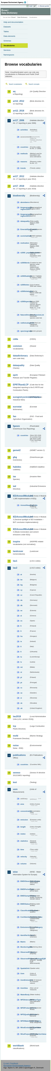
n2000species (24, 301)
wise (15, 872)
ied (14, 486)
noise (16, 745)
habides (17, 467)
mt (21, 667)
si (21, 698)
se (21, 693)
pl (21, 677)
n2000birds (24, 263)
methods (24, 154)
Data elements (9, 36)
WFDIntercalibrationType (24, 1000)
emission (24, 820)
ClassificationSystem (24, 910)
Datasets (7, 27)
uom (15, 789)
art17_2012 (18, 176)
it (20, 646)
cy (21, 590)
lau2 (15, 568)
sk (21, 703)
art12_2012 (18, 101)
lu (21, 657)
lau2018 (17, 716)
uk (21, 708)
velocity (23, 857)
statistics (24, 841)
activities (24, 130)
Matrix (23, 942)
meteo (23, 834)
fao (14, 416)
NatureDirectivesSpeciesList (24, 315)
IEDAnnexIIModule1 (21, 496)
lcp (14, 726)
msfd (15, 736)
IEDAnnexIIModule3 (21, 517)
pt (21, 683)
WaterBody (24, 995)
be (21, 580)
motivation (24, 243)
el (21, 616)
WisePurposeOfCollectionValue (24, 1034)
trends (23, 168)
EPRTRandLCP (21, 384)
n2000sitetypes (24, 291)
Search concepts (34, 84)
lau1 (15, 561)
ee (21, 611)
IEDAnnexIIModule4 (21, 529)
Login (31, 6)
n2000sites (24, 285)
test (15, 782)
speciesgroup (24, 331)
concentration (24, 811)
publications (19, 755)
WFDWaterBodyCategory (24, 1021)
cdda (15, 339)
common (17, 346)
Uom (22, 973)
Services (7, 50)
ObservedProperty (24, 952)
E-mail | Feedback (11, 1063)
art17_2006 (18, 120)
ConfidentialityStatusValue (24, 917)
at (21, 574)
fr (21, 631)
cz (21, 595)
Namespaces (9, 55)
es (21, 621)
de (21, 600)
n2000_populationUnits (24, 253)
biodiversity (19, 195)
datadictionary (20, 356)
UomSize (24, 988)
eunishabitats (24, 236)
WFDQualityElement (24, 1014)
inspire (16, 541)
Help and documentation (13, 22)
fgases (16, 426)
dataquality (24, 221)
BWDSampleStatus (24, 896)
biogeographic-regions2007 (24, 208)
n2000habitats (24, 276)
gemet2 (17, 450)
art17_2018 (18, 186)
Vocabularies (9, 46)
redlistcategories (24, 323)
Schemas (7, 41)
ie (21, 641)
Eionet (13, 17)
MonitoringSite (24, 947)
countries (24, 147)
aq (14, 91)
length (23, 827)
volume (23, 864)
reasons (23, 162)
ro (21, 688)
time (22, 849)
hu (21, 636)
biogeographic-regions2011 (24, 215)
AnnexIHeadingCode (24, 505)
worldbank (18, 1045)
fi (20, 626)
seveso (16, 772)
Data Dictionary (22, 17)
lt (20, 652)
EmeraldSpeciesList (24, 229)
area (22, 804)
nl (21, 672)
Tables (6, 31)
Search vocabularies (15, 84)
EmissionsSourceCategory (24, 927)
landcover (18, 551)
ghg (15, 457)
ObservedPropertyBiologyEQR (24, 959)
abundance (24, 202)
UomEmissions (24, 980)
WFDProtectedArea (24, 1008)
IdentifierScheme (24, 935)
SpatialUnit (24, 968)
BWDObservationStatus (24, 881)
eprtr (15, 375)
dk (21, 605)
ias (14, 476)
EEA (14, 2)
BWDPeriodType (24, 889)
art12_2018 (18, 111)
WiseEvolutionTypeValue (24, 1027)
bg (21, 585)
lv (21, 662)
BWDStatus (24, 904)
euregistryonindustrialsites (21, 397)
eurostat (17, 407)
